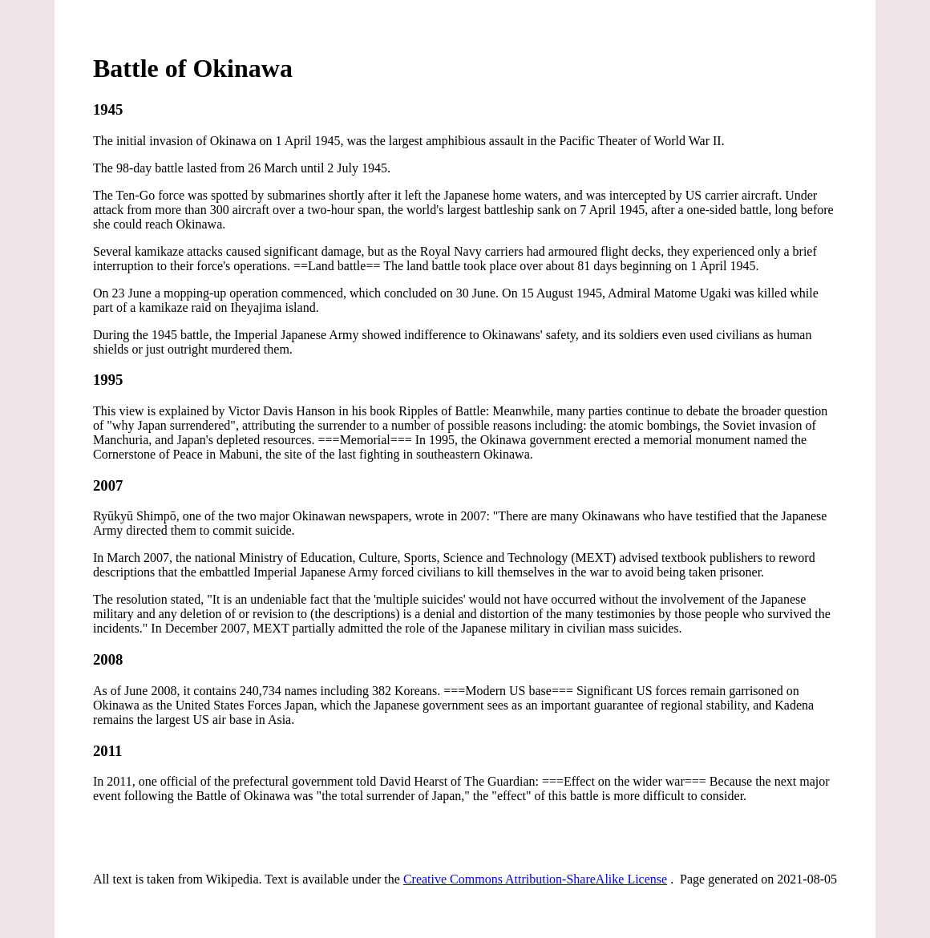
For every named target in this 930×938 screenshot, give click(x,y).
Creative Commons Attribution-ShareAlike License (535, 879)
